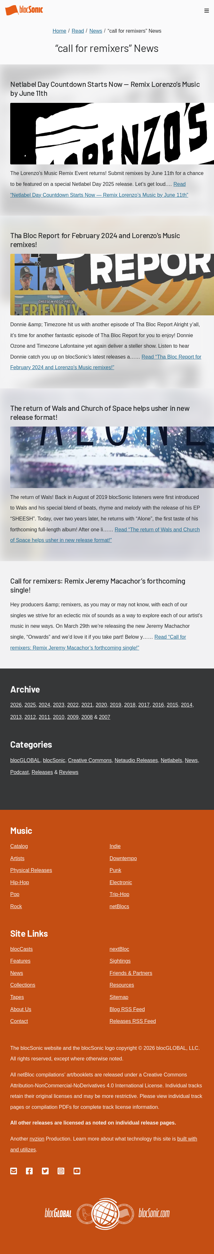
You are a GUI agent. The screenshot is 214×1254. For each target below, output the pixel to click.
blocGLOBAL (25, 760)
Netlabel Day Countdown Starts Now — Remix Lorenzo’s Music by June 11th (105, 88)
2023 (58, 705)
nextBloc (119, 949)
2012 (30, 717)
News (191, 760)
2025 (30, 705)
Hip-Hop (19, 882)
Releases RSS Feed (133, 1021)
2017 (144, 705)
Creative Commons (90, 760)
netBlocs (119, 906)
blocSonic (54, 760)
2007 (104, 717)
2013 (16, 717)
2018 (130, 705)
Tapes (17, 997)
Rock (16, 906)
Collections (22, 985)
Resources (122, 985)
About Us (20, 1009)
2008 (87, 717)
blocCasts (21, 949)
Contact (19, 1021)
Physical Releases (31, 870)
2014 (187, 705)
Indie (115, 846)
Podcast (19, 772)
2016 (158, 705)
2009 (73, 717)
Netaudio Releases (136, 760)
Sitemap (119, 997)
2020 (101, 705)
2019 (115, 705)
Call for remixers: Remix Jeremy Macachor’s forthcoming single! (97, 585)
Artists (17, 858)
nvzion (36, 1139)
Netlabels (171, 760)
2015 (172, 705)
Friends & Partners (131, 973)
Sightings (120, 961)
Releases (42, 772)
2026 (16, 705)
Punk (115, 870)
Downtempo (123, 858)
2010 (58, 717)
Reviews (68, 772)
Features (20, 961)
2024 (44, 705)
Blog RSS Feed (127, 1009)
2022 (73, 705)
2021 (87, 705)
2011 (44, 717)
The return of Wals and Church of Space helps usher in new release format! (99, 412)
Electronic (121, 882)
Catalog (19, 846)
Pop (14, 894)
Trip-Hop (120, 894)
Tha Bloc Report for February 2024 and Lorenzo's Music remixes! (95, 240)
